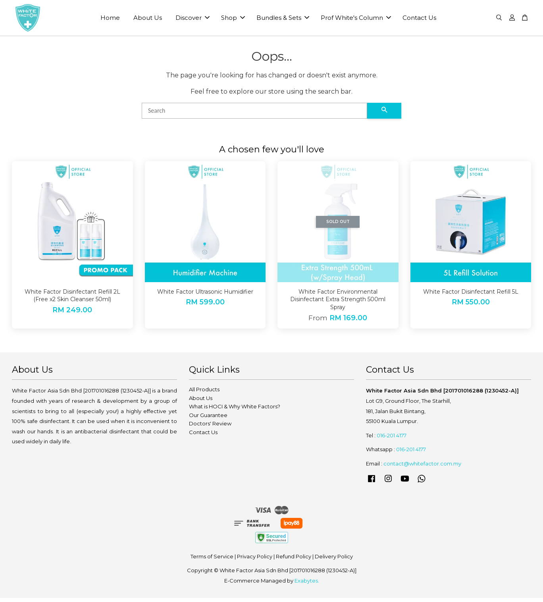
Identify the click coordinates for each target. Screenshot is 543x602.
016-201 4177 (391, 439)
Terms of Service (212, 560)
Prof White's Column (356, 20)
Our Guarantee (208, 419)
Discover (192, 20)
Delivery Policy (334, 560)
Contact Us (419, 20)
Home (110, 20)
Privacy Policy (254, 560)
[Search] (254, 115)
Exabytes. (307, 584)
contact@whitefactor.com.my (422, 467)
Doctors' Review (210, 428)
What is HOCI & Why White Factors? (234, 411)
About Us (147, 20)
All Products (204, 393)
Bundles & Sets (282, 20)
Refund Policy (293, 560)
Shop (233, 20)
